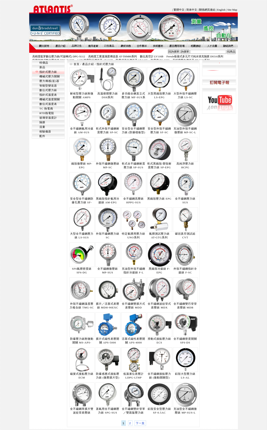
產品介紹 (60, 46)
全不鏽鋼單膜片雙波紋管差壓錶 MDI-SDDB (81, 412)
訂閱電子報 (219, 82)
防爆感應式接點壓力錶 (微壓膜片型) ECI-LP (108, 377)
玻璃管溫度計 (48, 117)
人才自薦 (212, 46)
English (221, 9)
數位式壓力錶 (48, 90)
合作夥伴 (142, 46)
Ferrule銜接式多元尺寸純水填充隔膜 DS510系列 (194, 56)
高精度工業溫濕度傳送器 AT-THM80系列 (112, 56)
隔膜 (42, 122)
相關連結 (195, 46)
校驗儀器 (45, 131)
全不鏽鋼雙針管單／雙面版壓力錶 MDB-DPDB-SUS (133, 412)
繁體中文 (179, 9)
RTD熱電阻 (46, 113)
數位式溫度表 (48, 104)
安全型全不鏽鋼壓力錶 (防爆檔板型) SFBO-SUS (133, 132)
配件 (42, 136)
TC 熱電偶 (46, 108)
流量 (42, 126)
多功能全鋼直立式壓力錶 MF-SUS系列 (133, 97)
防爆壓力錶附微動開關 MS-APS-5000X (81, 342)
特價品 (43, 62)
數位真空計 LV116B (151, 56)
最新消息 (125, 46)
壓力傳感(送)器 (49, 81)
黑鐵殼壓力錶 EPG (159, 198)
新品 (42, 67)
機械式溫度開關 (49, 99)
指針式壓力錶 (48, 71)
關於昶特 (44, 46)
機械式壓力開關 (49, 76)
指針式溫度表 (48, 94)
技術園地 (158, 46)
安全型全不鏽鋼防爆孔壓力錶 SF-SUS (81, 202)
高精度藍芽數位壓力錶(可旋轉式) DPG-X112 (58, 56)
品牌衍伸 (76, 46)
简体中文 (191, 9)
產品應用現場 (176, 46)
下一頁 (140, 423)
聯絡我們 (228, 46)
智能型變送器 (48, 85)
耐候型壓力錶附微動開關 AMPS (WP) (81, 97)
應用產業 (93, 46)
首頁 (76, 64)
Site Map (232, 9)
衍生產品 (109, 46)
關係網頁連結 (207, 9)
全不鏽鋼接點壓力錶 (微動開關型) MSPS (159, 377)
